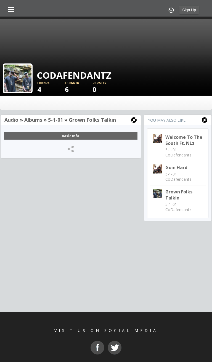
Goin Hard (176, 167)
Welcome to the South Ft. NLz (183, 140)
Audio (11, 119)
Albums (33, 119)
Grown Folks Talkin (92, 119)
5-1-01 (55, 119)
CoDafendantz (178, 155)
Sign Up (189, 10)
